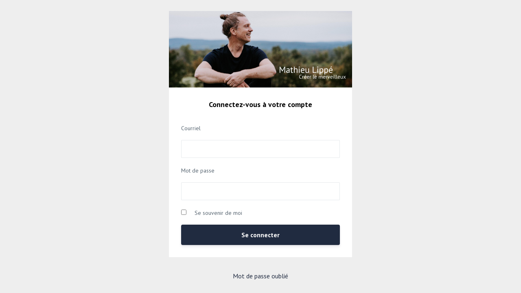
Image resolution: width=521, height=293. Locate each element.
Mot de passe (198, 170)
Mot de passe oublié (260, 276)
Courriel (191, 128)
